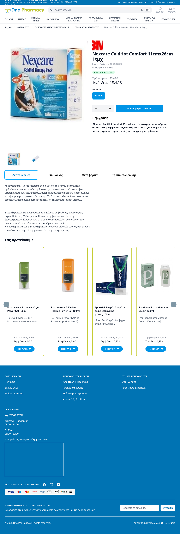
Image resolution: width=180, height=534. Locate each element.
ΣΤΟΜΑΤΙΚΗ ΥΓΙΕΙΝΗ (115, 19)
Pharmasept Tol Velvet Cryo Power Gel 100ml (23, 309)
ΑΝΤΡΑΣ (22, 19)
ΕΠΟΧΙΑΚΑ (132, 19)
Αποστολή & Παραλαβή (76, 381)
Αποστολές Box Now (74, 399)
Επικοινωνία (11, 387)
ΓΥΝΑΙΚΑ (9, 19)
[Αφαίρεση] (96, 108)
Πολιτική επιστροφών (75, 393)
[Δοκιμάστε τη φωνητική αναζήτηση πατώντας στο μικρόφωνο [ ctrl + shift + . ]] (141, 10)
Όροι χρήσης (129, 381)
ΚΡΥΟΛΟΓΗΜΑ (168, 19)
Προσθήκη (24, 348)
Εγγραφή (168, 507)
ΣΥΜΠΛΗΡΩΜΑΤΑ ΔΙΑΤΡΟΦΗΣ (74, 19)
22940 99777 (16, 415)
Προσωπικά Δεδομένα (134, 387)
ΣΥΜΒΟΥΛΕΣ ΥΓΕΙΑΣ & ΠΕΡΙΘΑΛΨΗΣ (52, 27)
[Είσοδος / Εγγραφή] (160, 9)
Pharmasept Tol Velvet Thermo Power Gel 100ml (65, 309)
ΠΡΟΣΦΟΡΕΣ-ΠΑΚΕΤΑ (149, 19)
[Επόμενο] (173, 304)
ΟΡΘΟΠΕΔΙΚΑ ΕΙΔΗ (96, 19)
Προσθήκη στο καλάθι (139, 108)
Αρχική (8, 27)
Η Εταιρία (10, 381)
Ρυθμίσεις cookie (14, 393)
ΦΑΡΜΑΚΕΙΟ (53, 19)
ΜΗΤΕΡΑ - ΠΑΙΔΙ (36, 19)
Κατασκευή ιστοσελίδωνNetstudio (154, 523)
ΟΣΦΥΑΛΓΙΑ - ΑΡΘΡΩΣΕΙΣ (87, 27)
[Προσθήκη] (110, 108)
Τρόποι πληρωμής (73, 387)
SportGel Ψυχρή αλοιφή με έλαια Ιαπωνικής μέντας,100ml (110, 311)
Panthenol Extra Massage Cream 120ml (153, 309)
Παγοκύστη (98, 95)
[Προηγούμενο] (6, 304)
